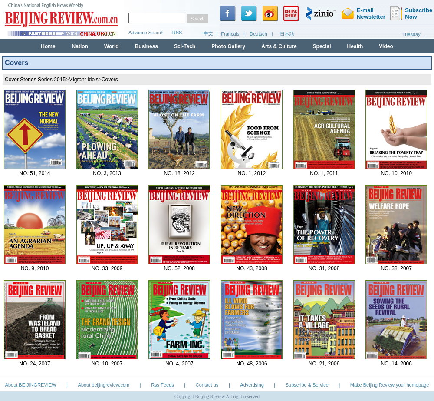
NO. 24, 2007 (34, 364)
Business (146, 46)
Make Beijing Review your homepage (389, 385)
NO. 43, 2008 (251, 268)
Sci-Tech (184, 46)
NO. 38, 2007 (396, 268)
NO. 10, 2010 (396, 173)
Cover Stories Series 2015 (35, 79)
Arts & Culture (278, 46)
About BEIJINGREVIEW (30, 385)
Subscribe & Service (307, 385)
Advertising (251, 385)
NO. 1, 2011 (324, 173)
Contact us (207, 385)
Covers (110, 79)
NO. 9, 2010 (35, 268)
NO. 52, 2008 (179, 268)
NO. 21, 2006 (324, 364)
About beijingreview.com (104, 385)
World (111, 46)
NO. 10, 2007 (107, 364)
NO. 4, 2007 (179, 364)
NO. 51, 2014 (34, 173)
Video (386, 46)
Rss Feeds (162, 385)
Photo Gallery (228, 46)
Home (48, 46)
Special (322, 46)
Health (355, 46)
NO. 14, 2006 (396, 364)
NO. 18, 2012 (179, 173)
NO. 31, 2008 (324, 268)
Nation (80, 46)
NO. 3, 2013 (107, 173)
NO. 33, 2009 (107, 268)
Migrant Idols (84, 79)
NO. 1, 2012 (252, 173)
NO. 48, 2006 (251, 364)
